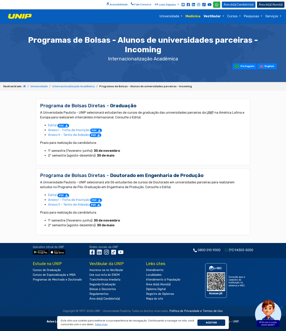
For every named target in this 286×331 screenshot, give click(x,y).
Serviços (272, 16)
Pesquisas (252, 16)
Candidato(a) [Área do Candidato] (239, 4)
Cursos (232, 16)
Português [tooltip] (244, 66)
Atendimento (154, 270)
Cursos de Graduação (47, 270)
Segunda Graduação (102, 284)
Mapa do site (154, 298)
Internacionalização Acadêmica (73, 86)
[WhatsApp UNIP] (216, 5)
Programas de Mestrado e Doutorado (57, 279)
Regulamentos (99, 294)
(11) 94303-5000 (241, 250)
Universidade (169, 16)
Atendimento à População (163, 279)
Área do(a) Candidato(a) (104, 298)
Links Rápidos (166, 4)
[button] (101, 324)
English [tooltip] (267, 66)
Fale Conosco (141, 4)
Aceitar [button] (211, 322)
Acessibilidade (117, 4)
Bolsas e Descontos (102, 289)
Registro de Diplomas (160, 294)
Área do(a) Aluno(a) (158, 284)
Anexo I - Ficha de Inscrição (75, 130)
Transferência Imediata (104, 279)
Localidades (154, 275)
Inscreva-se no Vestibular (106, 270)
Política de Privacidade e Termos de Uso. (196, 311)
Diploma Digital (156, 289)
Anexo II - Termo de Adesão (74, 135)
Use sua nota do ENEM (104, 275)
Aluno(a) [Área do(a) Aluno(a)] (271, 4)
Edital (58, 125)
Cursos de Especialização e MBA (54, 275)
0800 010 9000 (209, 250)
